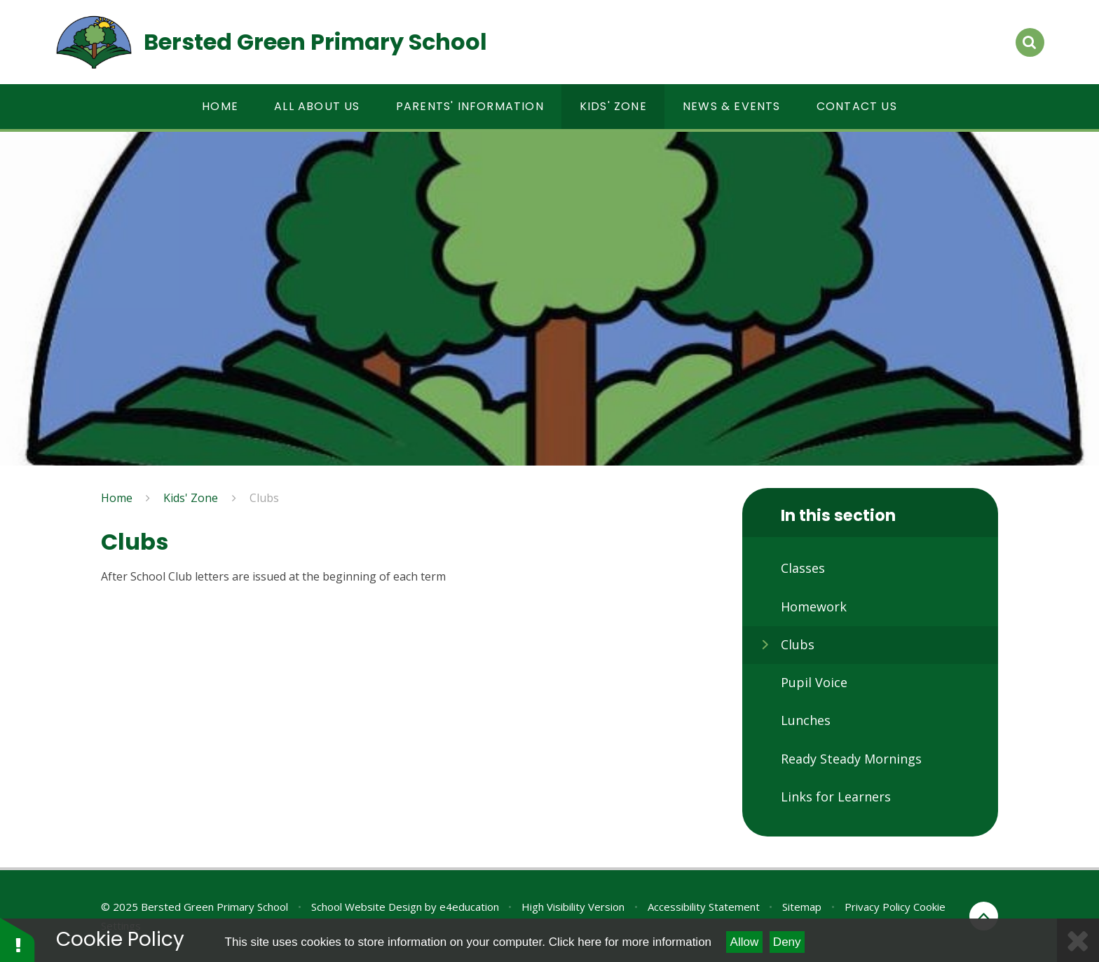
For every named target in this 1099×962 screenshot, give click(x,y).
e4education (469, 907)
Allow (744, 942)
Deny (787, 942)
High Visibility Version (572, 907)
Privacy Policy (877, 907)
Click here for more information (630, 942)
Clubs (264, 498)
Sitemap (801, 907)
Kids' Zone (190, 498)
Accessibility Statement (704, 907)
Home (116, 498)
